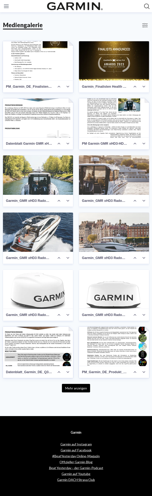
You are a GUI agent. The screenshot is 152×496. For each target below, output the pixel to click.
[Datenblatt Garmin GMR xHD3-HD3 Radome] (38, 118)
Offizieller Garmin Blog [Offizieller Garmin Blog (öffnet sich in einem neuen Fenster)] (76, 462)
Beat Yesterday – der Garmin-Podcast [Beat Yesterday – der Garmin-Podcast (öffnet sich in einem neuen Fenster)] (76, 468)
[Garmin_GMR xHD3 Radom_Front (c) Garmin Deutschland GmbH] (114, 289)
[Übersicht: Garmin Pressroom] (75, 6)
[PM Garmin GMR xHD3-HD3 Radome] (114, 118)
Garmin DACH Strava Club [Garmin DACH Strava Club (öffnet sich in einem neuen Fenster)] (76, 480)
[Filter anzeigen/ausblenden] (145, 25)
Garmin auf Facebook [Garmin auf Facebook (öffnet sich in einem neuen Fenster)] (76, 450)
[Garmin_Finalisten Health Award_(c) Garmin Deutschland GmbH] (114, 61)
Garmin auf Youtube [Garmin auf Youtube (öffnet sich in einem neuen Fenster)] (76, 474)
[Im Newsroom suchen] (147, 6)
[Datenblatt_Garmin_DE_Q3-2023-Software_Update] (38, 346)
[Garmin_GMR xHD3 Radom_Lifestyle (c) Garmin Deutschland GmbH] (38, 175)
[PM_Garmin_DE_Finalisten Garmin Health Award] (38, 61)
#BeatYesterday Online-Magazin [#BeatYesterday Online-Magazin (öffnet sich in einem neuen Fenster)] (76, 456)
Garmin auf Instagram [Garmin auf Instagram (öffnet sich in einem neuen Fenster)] (76, 444)
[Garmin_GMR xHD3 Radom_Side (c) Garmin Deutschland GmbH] (38, 289)
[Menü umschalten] (6, 6)
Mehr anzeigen (76, 388)
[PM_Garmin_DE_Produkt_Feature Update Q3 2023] (114, 346)
